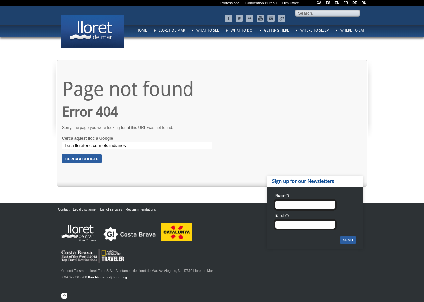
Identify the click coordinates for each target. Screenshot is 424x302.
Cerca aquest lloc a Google (87, 138)
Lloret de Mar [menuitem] (172, 30)
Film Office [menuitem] (290, 3)
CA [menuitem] (319, 3)
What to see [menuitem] (207, 30)
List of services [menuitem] (111, 209)
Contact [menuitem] (63, 209)
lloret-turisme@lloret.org (107, 277)
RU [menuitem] (364, 3)
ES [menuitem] (328, 3)
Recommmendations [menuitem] (141, 209)
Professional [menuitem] (230, 3)
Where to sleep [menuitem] (314, 30)
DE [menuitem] (354, 3)
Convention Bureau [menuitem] (261, 3)
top (64, 296)
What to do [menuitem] (241, 30)
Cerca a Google (81, 159)
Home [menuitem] (141, 30)
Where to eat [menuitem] (352, 30)
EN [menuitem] (337, 3)
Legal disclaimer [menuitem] (85, 209)
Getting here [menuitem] (276, 30)
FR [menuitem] (346, 3)
